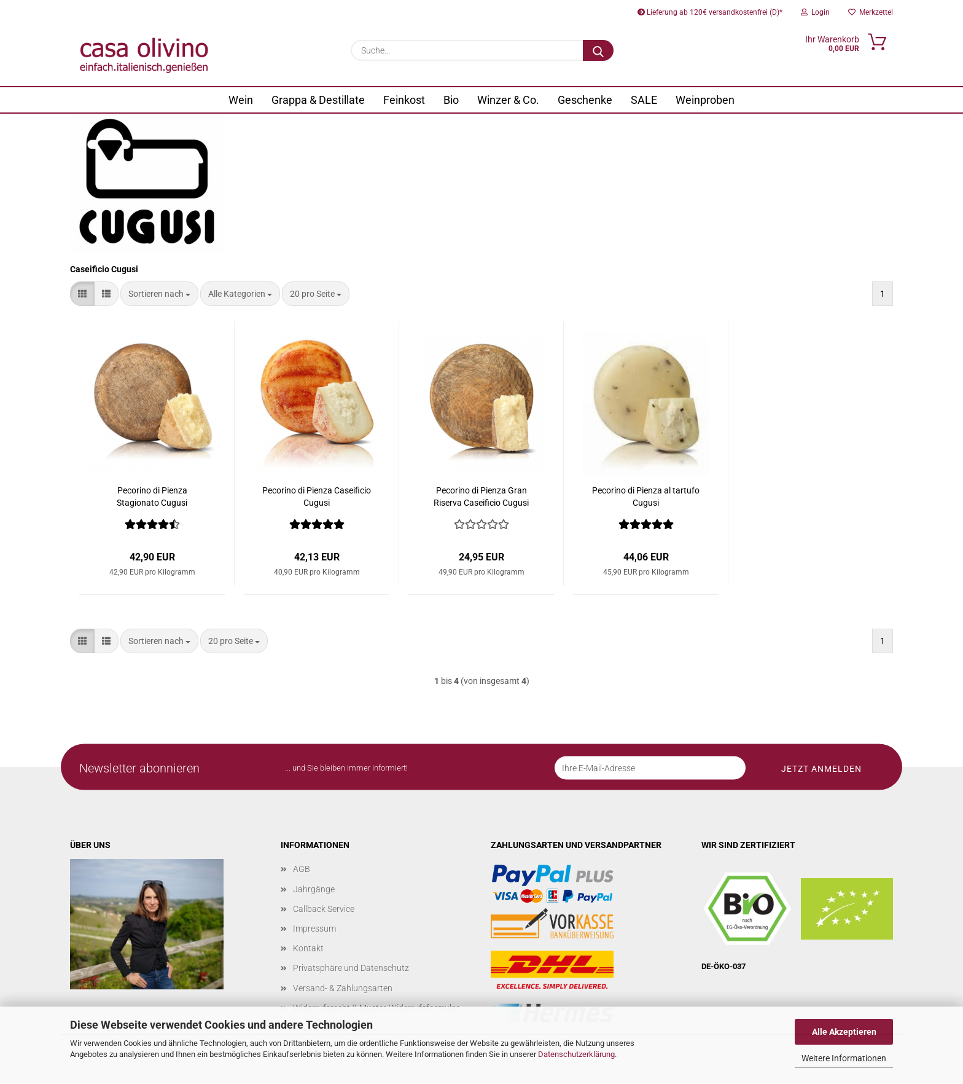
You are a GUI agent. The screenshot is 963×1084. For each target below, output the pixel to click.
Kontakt (308, 948)
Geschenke (585, 99)
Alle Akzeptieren (844, 1032)
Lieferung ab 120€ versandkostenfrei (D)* (709, 12)
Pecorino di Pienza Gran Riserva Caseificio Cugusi (481, 496)
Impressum (314, 928)
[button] (82, 293)
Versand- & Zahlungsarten (342, 988)
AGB (301, 869)
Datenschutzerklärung (576, 1054)
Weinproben (705, 99)
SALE (644, 99)
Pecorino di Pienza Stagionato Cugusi (152, 496)
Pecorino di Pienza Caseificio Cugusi (316, 496)
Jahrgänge (314, 889)
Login (815, 12)
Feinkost (404, 99)
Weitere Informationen (843, 1058)
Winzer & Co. (508, 99)
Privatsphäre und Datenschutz (351, 968)
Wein (240, 99)
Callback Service (323, 909)
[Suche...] (598, 50)
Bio (451, 99)
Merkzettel (870, 12)
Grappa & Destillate (318, 99)
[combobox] (159, 293)
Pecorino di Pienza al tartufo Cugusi (646, 496)
